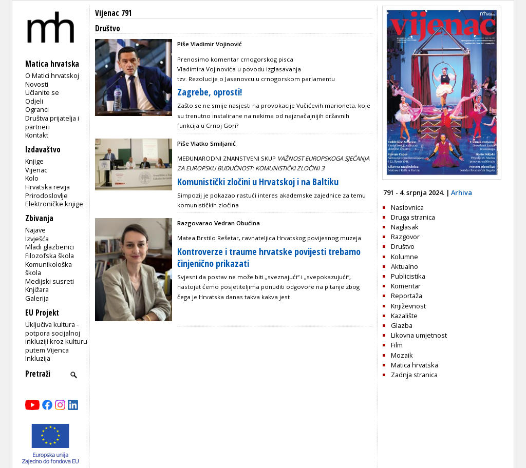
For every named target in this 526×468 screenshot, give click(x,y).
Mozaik (402, 355)
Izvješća (37, 238)
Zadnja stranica (414, 374)
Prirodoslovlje (46, 195)
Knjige (34, 161)
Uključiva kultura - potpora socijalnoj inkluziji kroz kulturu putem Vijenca (56, 337)
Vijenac (36, 169)
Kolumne (404, 256)
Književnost (408, 305)
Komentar (406, 285)
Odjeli (34, 101)
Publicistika (408, 276)
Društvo (403, 246)
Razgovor (405, 236)
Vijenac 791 (113, 13)
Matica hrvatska (414, 364)
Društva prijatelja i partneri (52, 122)
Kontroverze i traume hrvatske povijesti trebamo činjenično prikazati (269, 257)
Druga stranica (413, 217)
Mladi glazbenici (49, 246)
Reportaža (406, 295)
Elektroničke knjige (54, 203)
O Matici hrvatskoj (52, 75)
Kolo (32, 178)
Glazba (401, 325)
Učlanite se (42, 92)
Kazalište (404, 315)
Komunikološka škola (48, 269)
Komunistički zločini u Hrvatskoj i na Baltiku (258, 182)
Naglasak (405, 226)
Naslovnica (407, 207)
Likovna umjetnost (419, 335)
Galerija (37, 298)
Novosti (36, 84)
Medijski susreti (49, 281)
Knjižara (37, 289)
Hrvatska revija (47, 186)
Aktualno (404, 266)
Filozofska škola (49, 255)
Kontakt (36, 135)
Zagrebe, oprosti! (209, 92)
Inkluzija (37, 358)
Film (397, 344)
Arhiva (461, 192)
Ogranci (37, 109)
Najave (35, 230)
